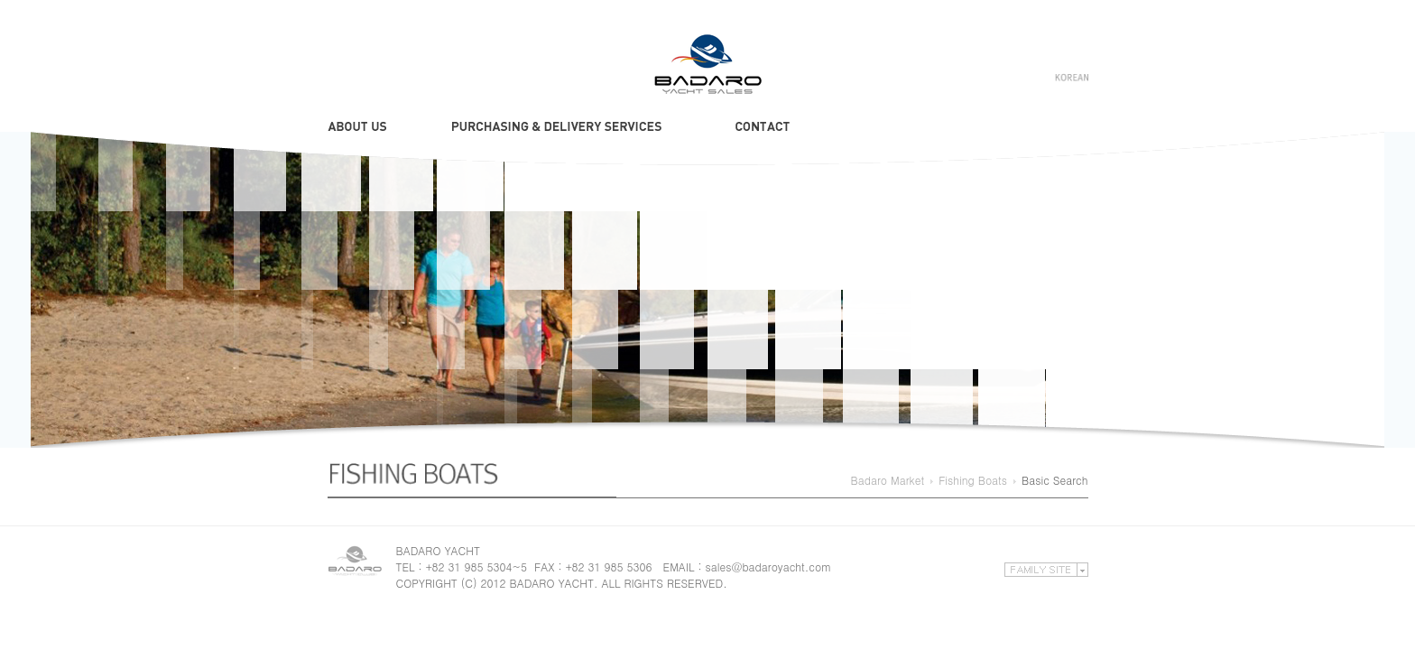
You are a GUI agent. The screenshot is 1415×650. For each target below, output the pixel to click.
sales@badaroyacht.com (769, 566)
